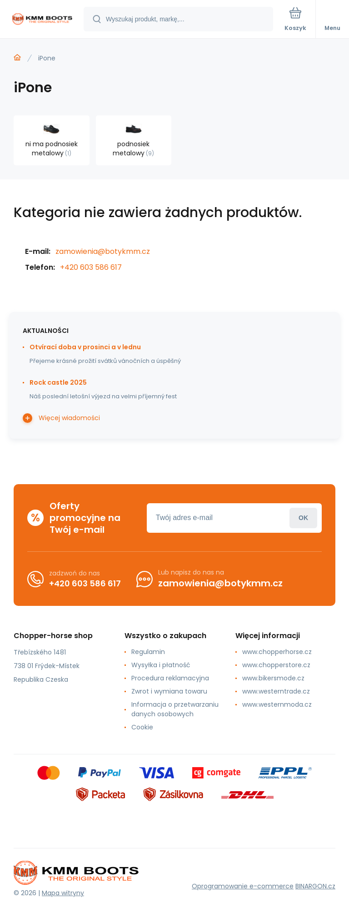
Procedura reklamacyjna (170, 678)
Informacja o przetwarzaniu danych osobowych (175, 709)
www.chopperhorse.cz (277, 651)
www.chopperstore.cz (276, 664)
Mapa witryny (63, 892)
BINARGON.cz (315, 886)
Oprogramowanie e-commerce (243, 886)
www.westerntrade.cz (276, 691)
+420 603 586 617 (91, 267)
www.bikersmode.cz (273, 678)
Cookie (142, 727)
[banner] (42, 20)
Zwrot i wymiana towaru (169, 691)
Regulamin (148, 651)
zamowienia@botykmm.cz (102, 251)
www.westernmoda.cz (277, 704)
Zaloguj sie (303, 518)
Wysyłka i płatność (160, 664)
